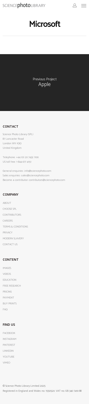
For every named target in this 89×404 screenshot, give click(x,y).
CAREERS (8, 221)
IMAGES (7, 268)
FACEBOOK (9, 333)
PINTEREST (9, 345)
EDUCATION (9, 280)
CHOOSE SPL (10, 209)
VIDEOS (7, 274)
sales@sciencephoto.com (35, 175)
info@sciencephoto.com (37, 171)
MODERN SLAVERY (13, 239)
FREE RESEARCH (12, 286)
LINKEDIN (8, 351)
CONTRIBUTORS (12, 215)
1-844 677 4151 (23, 162)
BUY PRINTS (10, 304)
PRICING (7, 292)
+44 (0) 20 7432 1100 (27, 157)
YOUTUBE (8, 357)
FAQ (5, 310)
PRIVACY (7, 233)
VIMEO (6, 363)
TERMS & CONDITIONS (15, 227)
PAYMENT (8, 298)
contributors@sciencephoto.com (47, 180)
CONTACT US (10, 244)
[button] (83, 5)
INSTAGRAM (9, 339)
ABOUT (7, 203)
